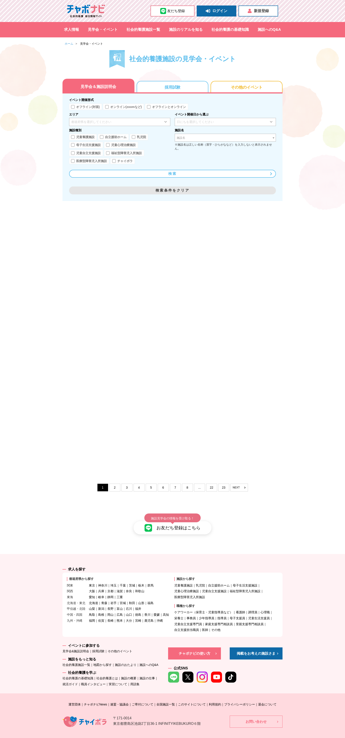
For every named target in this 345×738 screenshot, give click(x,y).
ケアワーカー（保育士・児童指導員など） (203, 605)
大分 (129, 614)
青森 (104, 596)
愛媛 (157, 608)
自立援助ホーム (219, 578)
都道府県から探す (81, 572)
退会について (267, 697)
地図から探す (102, 658)
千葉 (123, 578)
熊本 (120, 614)
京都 (110, 584)
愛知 (92, 590)
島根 (101, 608)
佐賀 (101, 614)
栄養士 (179, 611)
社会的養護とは (107, 671)
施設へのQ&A (269, 29)
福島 (150, 596)
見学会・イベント (103, 29)
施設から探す (185, 572)
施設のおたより (125, 658)
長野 (110, 602)
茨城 (132, 578)
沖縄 (160, 614)
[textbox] (225, 138)
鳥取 (92, 608)
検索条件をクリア (172, 190)
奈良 (129, 584)
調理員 (252, 605)
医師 (205, 623)
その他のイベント (246, 87)
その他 (215, 623)
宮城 (123, 596)
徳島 (138, 608)
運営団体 (74, 697)
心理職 (265, 605)
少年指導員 (206, 611)
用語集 (134, 677)
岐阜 (101, 590)
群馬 (150, 578)
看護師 (240, 605)
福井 (138, 602)
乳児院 (200, 578)
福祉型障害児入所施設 (245, 584)
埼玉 (113, 578)
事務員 (191, 611)
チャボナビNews (95, 697)
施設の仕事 (147, 671)
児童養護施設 (183, 578)
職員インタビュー (93, 677)
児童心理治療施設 (186, 584)
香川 (147, 608)
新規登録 (258, 11)
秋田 (132, 596)
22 (211, 487)
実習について (118, 677)
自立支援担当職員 (186, 623)
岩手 (113, 596)
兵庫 (101, 584)
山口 (129, 608)
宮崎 (138, 614)
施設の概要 (128, 671)
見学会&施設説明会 (75, 644)
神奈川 (102, 578)
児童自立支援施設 (214, 584)
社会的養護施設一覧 (143, 29)
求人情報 (71, 29)
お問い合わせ (256, 715)
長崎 (110, 614)
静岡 (110, 590)
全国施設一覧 (165, 697)
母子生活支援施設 (245, 578)
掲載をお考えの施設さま (256, 646)
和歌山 (139, 584)
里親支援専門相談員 (250, 617)
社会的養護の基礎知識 (230, 29)
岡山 (110, 608)
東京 (92, 578)
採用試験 (172, 87)
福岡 (92, 614)
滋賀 (120, 584)
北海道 (93, 596)
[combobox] (225, 138)
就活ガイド (70, 677)
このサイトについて (192, 697)
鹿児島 (149, 614)
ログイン (216, 11)
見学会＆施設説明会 (98, 86)
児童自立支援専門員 (188, 617)
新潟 (101, 602)
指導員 (222, 611)
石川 (129, 602)
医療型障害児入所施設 (189, 590)
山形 (141, 596)
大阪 (92, 584)
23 (224, 487)
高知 (166, 608)
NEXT (239, 487)
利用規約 (215, 697)
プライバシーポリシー (239, 697)
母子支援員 (237, 611)
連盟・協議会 (119, 697)
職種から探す (185, 599)
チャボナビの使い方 (194, 646)
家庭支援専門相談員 (219, 617)
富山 (120, 602)
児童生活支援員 (259, 611)
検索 (220, 173)
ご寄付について (142, 697)
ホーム (69, 43)
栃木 (141, 578)
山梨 (92, 602)
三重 (120, 590)
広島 (120, 608)
